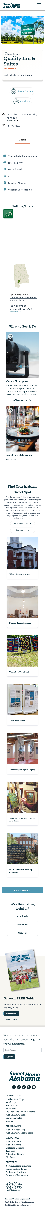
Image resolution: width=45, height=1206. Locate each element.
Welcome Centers (15, 1148)
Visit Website (10, 69)
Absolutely (22, 916)
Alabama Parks (13, 1144)
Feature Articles (14, 1118)
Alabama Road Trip (15, 1129)
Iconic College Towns (16, 1169)
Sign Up (9, 1056)
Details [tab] (22, 139)
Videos (9, 1121)
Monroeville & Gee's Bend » (23, 297)
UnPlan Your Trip (15, 1099)
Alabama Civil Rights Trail (19, 1133)
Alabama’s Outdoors (16, 1172)
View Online (11, 1019)
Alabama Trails (13, 1141)
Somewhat (22, 924)
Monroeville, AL (17, 300)
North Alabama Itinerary (18, 1166)
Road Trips (11, 1102)
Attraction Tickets (15, 1154)
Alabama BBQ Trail (16, 1115)
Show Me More (22, 890)
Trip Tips (10, 1151)
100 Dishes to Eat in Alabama (20, 1111)
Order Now (11, 1013)
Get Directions (12, 121)
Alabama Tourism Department (17, 1199)
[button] (7, 354)
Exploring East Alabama (18, 1175)
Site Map (10, 1157)
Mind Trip (11, 1108)
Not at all (22, 933)
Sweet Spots (12, 1105)
